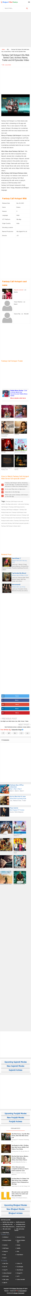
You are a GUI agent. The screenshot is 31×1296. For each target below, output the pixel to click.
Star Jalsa (6, 1279)
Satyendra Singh (17, 730)
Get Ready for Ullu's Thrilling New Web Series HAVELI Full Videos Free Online (20, 1147)
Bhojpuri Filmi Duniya (17, 1288)
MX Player (6, 1248)
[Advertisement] (15, 29)
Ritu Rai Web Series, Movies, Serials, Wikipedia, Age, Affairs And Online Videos (20, 1158)
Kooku (18, 1245)
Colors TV (19, 1263)
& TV (18, 1276)
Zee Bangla (20, 1266)
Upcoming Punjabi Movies (15, 1113)
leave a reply (8, 64)
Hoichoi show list (20, 1226)
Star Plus (5, 1263)
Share (9, 700)
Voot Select (20, 1254)
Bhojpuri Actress (15, 1213)
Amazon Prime (21, 1237)
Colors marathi (21, 1279)
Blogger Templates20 (19, 1293)
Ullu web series (7, 1229)
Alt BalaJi (5, 1237)
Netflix (18, 1248)
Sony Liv (5, 1251)
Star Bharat (20, 1269)
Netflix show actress (8, 1222)
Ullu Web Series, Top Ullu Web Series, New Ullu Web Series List (20, 1135)
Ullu (3, 64)
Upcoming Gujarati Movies (15, 1062)
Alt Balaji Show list (7, 1224)
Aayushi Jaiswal (19, 290)
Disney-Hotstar (7, 1240)
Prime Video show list (8, 1226)
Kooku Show (6, 1232)
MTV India (6, 1276)
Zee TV (5, 1266)
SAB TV (5, 1282)
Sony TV (5, 1269)
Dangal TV (19, 1273)
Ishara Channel (7, 1273)
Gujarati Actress (15, 1070)
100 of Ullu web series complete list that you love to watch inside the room (20, 1168)
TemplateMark (22, 1290)
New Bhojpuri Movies (15, 1209)
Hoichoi (5, 1245)
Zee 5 (4, 1257)
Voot (4, 1254)
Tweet (10, 696)
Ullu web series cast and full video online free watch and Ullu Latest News (20, 1193)
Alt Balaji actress (20, 1224)
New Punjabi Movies (15, 1118)
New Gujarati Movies (15, 1066)
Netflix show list (20, 1222)
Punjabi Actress (15, 1121)
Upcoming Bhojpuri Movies (15, 1205)
